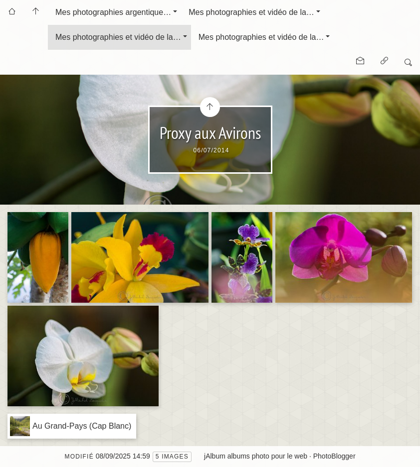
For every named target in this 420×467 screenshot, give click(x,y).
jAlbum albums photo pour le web (255, 456)
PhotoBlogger (334, 456)
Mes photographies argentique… (113, 12)
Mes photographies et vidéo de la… (251, 12)
